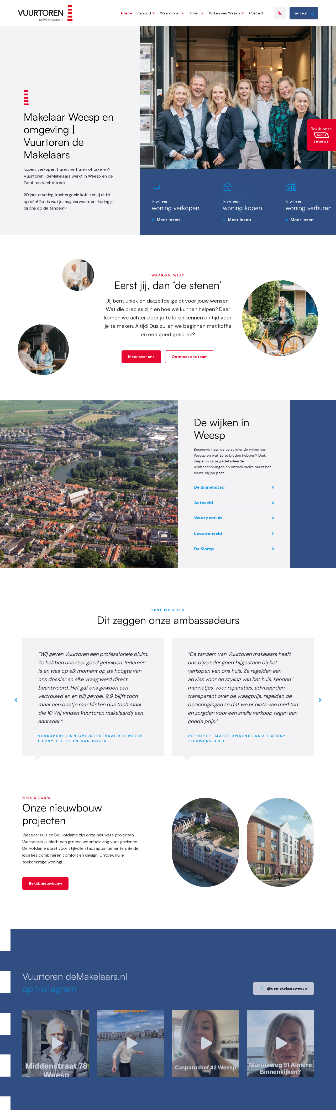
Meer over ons (141, 361)
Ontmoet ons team (190, 361)
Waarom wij (170, 13)
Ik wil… (195, 13)
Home (126, 13)
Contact (256, 13)
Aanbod (144, 13)
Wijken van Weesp (224, 13)
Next (320, 704)
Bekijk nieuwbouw (45, 887)
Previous (16, 704)
